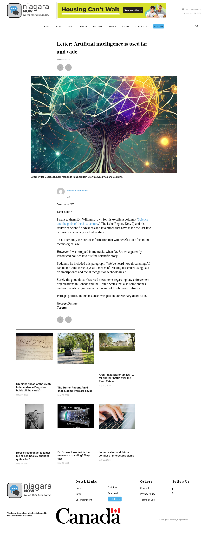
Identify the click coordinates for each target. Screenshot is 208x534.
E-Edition (115, 499)
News (78, 493)
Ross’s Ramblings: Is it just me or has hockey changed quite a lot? (33, 456)
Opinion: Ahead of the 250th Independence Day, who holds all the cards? (33, 387)
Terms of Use (147, 499)
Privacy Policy (147, 493)
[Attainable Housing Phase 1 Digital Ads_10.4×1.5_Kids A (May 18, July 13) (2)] (112, 10)
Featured (113, 493)
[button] (197, 26)
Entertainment (84, 499)
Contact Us (146, 488)
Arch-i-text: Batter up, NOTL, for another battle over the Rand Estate (116, 378)
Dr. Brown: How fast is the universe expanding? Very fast (74, 455)
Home (79, 488)
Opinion (112, 487)
